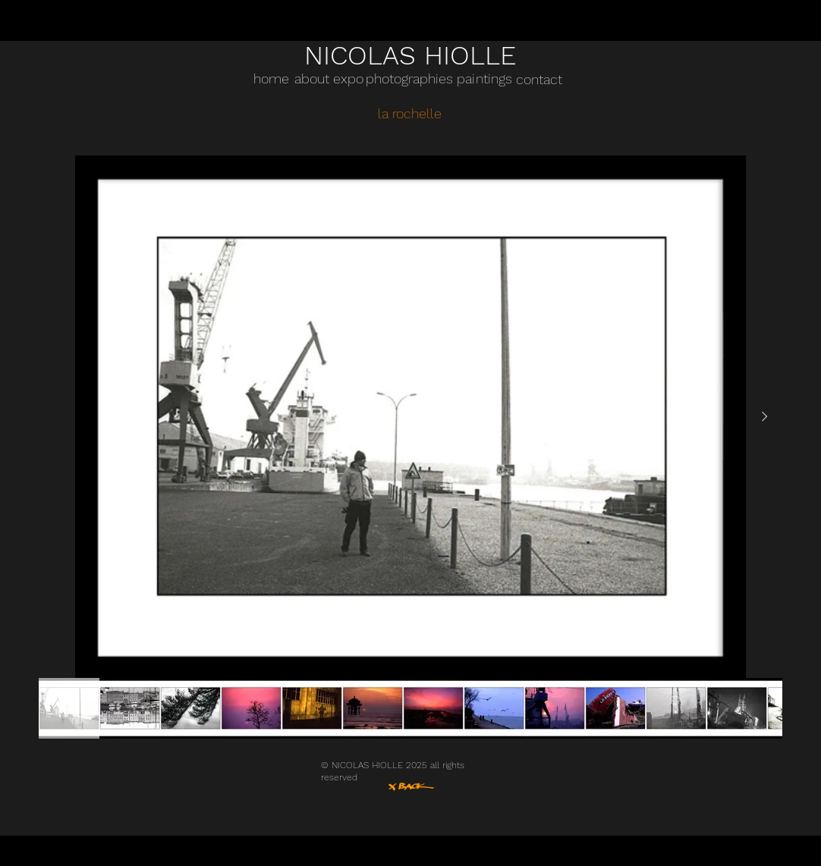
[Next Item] (764, 417)
